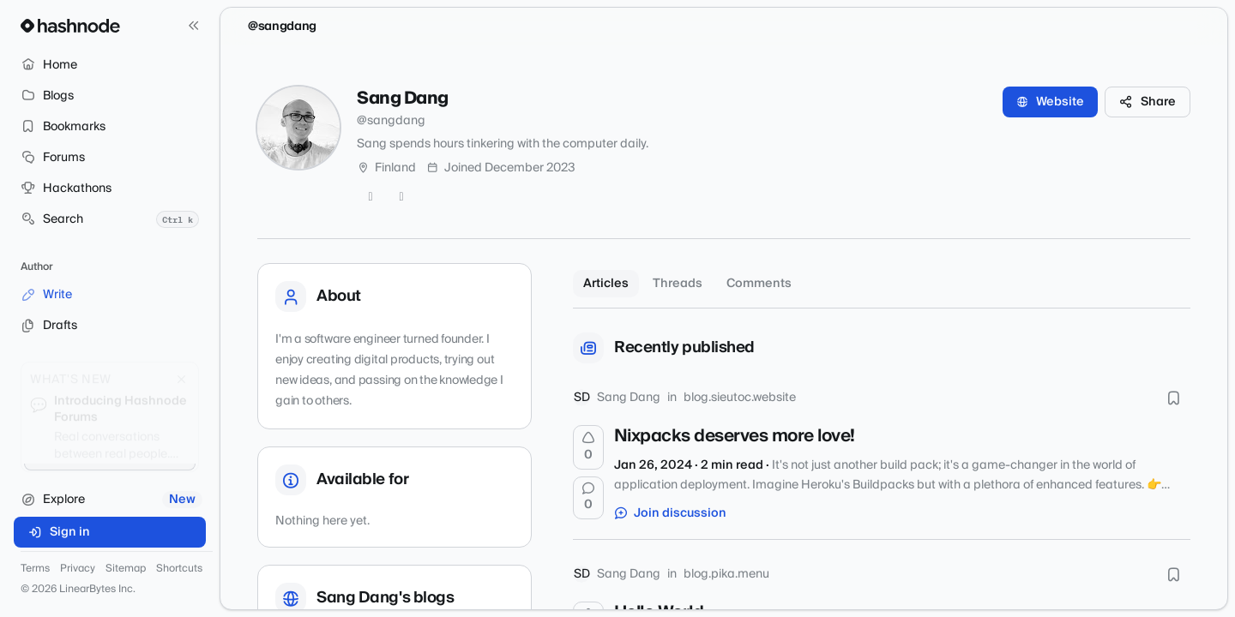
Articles (606, 283)
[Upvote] (588, 447)
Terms (35, 569)
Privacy (77, 569)
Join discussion (670, 513)
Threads (677, 283)
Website (1050, 102)
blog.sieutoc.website (740, 397)
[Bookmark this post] (1173, 397)
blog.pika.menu (726, 574)
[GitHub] (370, 197)
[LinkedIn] (401, 197)
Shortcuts (179, 569)
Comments (759, 283)
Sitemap (125, 569)
